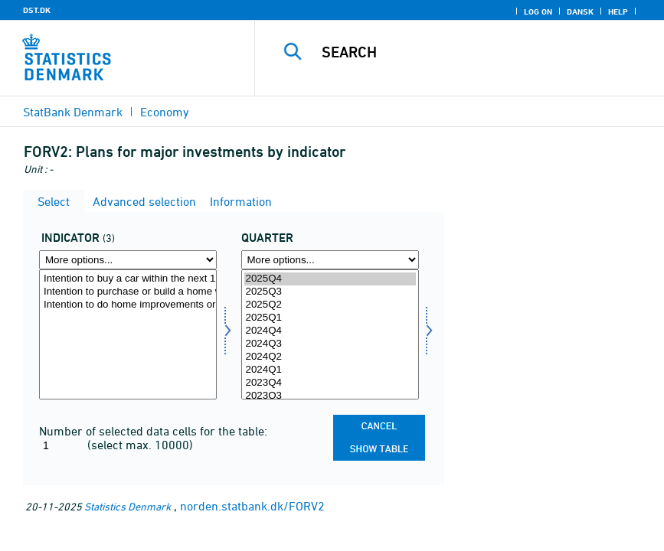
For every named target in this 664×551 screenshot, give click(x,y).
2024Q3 (330, 343)
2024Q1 (330, 370)
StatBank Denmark (73, 112)
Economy (164, 112)
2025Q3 (330, 291)
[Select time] (330, 334)
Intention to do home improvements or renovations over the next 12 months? (128, 304)
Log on (538, 11)
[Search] (477, 52)
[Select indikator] (128, 334)
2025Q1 (330, 317)
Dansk (580, 11)
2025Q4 (330, 278)
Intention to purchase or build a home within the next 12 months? (128, 291)
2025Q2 (330, 304)
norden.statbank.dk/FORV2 (252, 506)
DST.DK (37, 10)
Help (618, 11)
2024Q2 (330, 357)
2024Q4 (330, 330)
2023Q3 (330, 396)
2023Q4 (330, 383)
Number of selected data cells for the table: (153, 431)
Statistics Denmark (127, 506)
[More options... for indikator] (128, 259)
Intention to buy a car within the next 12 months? (128, 278)
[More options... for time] (330, 259)
